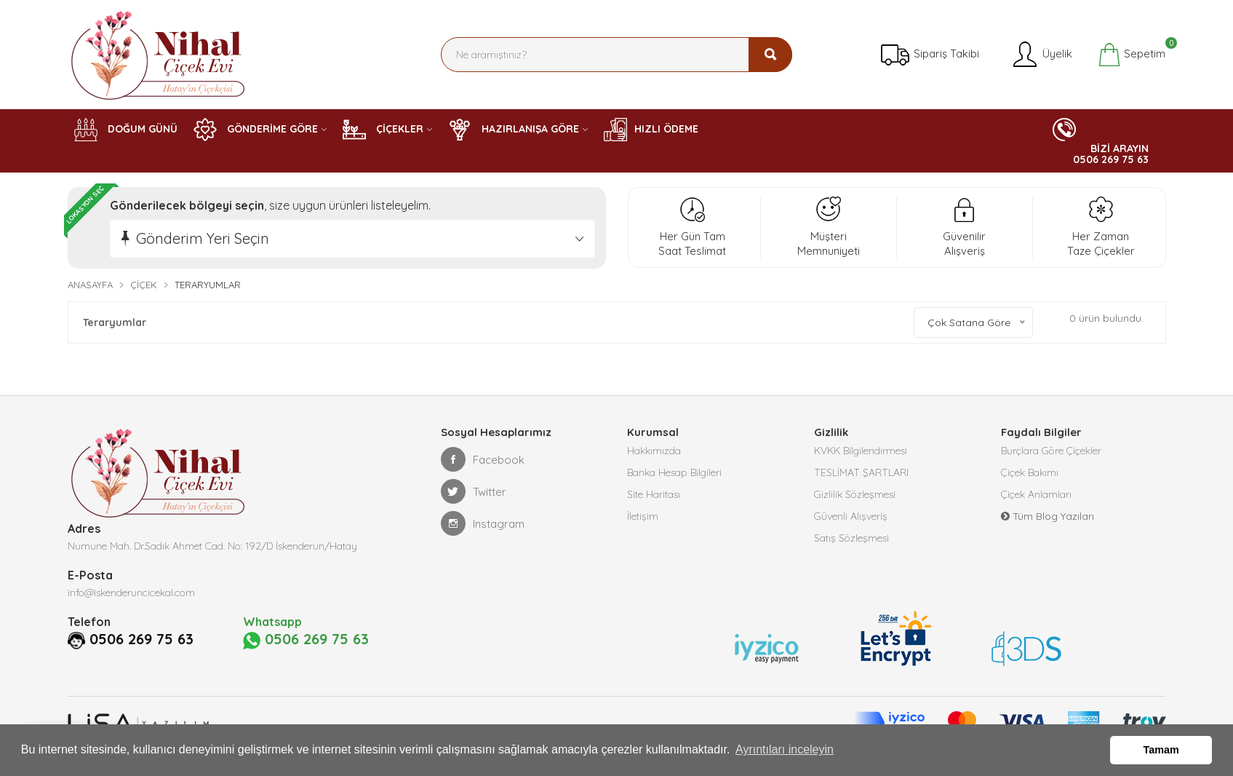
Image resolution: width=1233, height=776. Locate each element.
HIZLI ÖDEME (651, 129)
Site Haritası (653, 494)
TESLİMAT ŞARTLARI (861, 472)
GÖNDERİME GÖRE (255, 129)
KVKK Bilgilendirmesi (860, 450)
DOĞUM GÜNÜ (125, 129)
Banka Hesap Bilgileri (674, 472)
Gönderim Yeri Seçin (202, 238)
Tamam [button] (1161, 750)
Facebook (482, 459)
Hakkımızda (654, 450)
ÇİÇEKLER (383, 129)
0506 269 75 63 (141, 639)
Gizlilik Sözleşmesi (854, 494)
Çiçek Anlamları (1036, 494)
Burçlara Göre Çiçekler (1051, 450)
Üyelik (1041, 54)
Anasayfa (90, 284)
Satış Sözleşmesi (851, 538)
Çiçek (143, 284)
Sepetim (1131, 54)
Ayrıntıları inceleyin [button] (784, 749)
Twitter (473, 491)
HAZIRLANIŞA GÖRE (513, 129)
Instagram (482, 523)
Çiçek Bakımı (1029, 472)
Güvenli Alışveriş (850, 516)
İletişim (642, 516)
